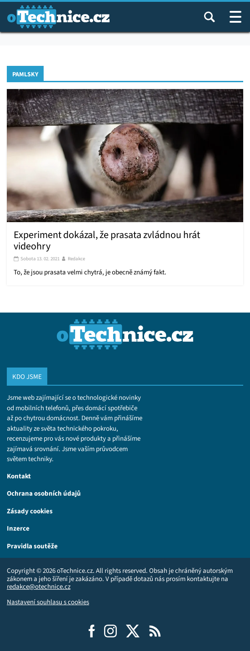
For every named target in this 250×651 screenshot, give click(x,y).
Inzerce (18, 528)
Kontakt (19, 476)
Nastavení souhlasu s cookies (48, 602)
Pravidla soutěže (32, 546)
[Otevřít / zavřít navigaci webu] (235, 17)
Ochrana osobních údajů (44, 493)
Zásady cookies (30, 511)
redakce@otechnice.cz (38, 586)
